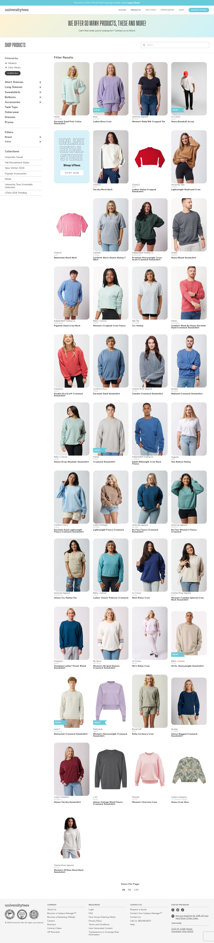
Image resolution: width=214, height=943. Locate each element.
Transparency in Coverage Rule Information (104, 933)
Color (8, 141)
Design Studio (199, 10)
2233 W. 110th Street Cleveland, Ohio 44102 (182, 930)
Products (136, 10)
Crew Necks (13, 67)
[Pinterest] (178, 910)
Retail (8, 179)
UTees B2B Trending (16, 192)
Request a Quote (138, 909)
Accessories (12, 102)
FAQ (91, 913)
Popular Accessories (15, 173)
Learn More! (133, 2)
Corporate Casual (14, 157)
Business (51, 924)
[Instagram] (173, 910)
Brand (8, 137)
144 (136, 889)
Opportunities (167, 10)
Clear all (12, 73)
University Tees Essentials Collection (19, 186)
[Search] (175, 45)
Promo (9, 122)
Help (132, 924)
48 (123, 889)
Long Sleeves (13, 87)
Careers (51, 920)
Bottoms (10, 97)
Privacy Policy (95, 920)
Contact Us (135, 917)
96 (129, 889)
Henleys (11, 63)
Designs (122, 10)
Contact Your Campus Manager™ (146, 913)
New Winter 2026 (15, 168)
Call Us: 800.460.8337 (140, 920)
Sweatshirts (12, 92)
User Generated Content (100, 928)
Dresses (10, 117)
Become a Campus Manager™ (61, 913)
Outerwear (12, 112)
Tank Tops (11, 107)
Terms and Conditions (99, 924)
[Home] (16, 10)
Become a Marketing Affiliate (61, 917)
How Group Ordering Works (102, 917)
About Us (51, 909)
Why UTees (151, 10)
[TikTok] (182, 910)
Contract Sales (54, 928)
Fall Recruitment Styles (17, 162)
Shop (181, 10)
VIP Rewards (53, 932)
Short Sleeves (14, 82)
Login (91, 909)
